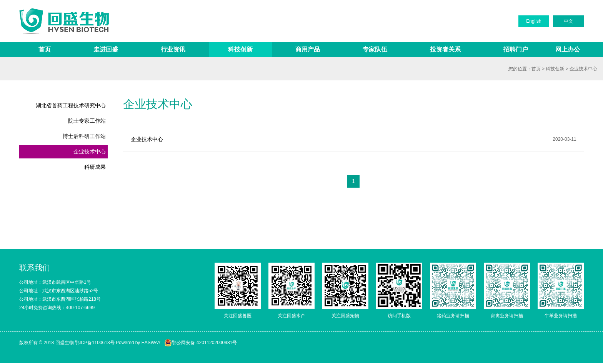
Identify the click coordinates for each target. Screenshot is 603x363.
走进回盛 (105, 49)
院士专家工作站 (87, 121)
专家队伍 (375, 49)
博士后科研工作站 (84, 136)
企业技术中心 (583, 69)
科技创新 (240, 49)
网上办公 (567, 49)
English (533, 21)
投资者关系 (445, 49)
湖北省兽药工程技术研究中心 (71, 105)
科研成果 (95, 167)
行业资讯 (173, 49)
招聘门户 (515, 49)
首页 (44, 49)
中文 (568, 21)
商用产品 (307, 49)
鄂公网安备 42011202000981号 (200, 342)
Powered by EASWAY (138, 342)
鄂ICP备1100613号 (95, 342)
